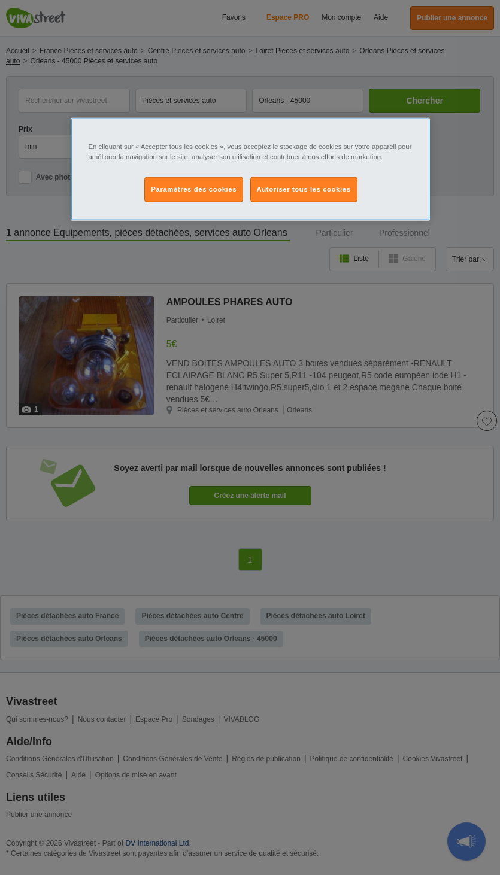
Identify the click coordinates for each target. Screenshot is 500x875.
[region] (250, 169)
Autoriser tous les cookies (304, 189)
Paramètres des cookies (194, 189)
